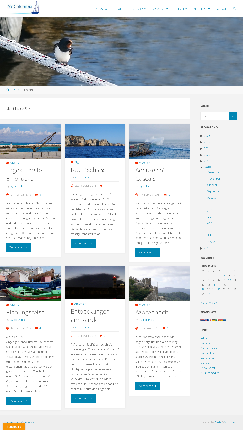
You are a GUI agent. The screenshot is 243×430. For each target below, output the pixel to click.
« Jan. (203, 302)
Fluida (217, 422)
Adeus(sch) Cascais (150, 174)
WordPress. (230, 422)
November (213, 178)
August (211, 197)
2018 (16, 90)
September (214, 191)
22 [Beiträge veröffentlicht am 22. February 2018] (219, 289)
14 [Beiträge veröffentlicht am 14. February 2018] (213, 284)
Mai (209, 216)
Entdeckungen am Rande (90, 315)
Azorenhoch (151, 312)
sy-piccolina (207, 353)
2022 (207, 142)
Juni (209, 210)
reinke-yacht (207, 368)
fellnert (204, 338)
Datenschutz (28, 422)
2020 (207, 155)
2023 (207, 136)
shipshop (206, 363)
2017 (207, 248)
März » (213, 302)
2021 (207, 148)
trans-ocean (207, 358)
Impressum (12, 422)
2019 (207, 161)
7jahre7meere (209, 348)
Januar (211, 242)
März (210, 229)
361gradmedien (209, 373)
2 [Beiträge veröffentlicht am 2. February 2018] (224, 275)
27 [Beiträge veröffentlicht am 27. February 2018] (208, 294)
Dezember (213, 172)
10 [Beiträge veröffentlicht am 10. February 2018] (229, 280)
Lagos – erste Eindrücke (24, 174)
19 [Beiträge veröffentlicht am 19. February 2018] (203, 289)
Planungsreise (25, 312)
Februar (212, 235)
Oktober (212, 185)
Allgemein (15, 163)
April (210, 223)
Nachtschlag (87, 169)
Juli (208, 204)
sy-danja (205, 343)
